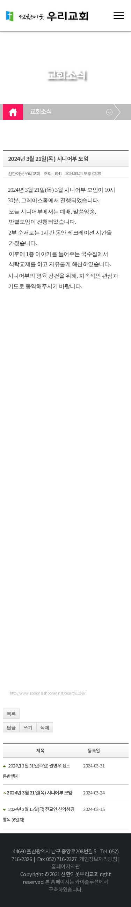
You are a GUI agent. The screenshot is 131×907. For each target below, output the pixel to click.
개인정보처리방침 (98, 858)
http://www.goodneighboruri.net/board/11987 (48, 693)
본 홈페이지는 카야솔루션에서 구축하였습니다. (76, 885)
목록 (11, 714)
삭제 (44, 727)
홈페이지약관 (65, 866)
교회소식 (41, 111)
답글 (11, 727)
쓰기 (27, 727)
